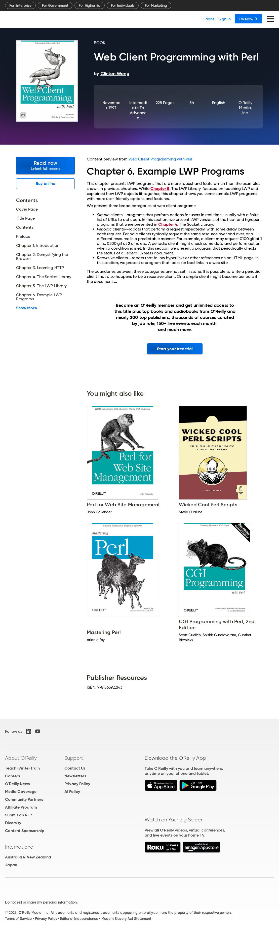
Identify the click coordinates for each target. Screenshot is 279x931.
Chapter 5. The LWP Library (41, 286)
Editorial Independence (79, 918)
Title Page (25, 218)
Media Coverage (20, 791)
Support (73, 758)
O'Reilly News (17, 783)
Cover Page (27, 209)
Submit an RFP (18, 815)
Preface (23, 237)
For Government (55, 5)
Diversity (13, 822)
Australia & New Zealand (28, 857)
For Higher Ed (89, 5)
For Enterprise (20, 5)
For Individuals (122, 5)
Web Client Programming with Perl (160, 159)
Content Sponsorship (24, 830)
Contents (24, 227)
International (19, 847)
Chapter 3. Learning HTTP (40, 268)
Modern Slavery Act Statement (126, 918)
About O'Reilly (21, 758)
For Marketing (156, 5)
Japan (11, 865)
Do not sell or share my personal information (41, 902)
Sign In (224, 19)
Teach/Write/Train (22, 768)
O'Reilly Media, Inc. (245, 107)
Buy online (45, 183)
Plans (209, 19)
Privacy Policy (77, 783)
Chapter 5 (159, 188)
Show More (26, 308)
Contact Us (74, 768)
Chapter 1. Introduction (37, 246)
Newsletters (75, 776)
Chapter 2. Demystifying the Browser (42, 257)
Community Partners (24, 799)
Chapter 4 (167, 224)
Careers (12, 776)
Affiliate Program (21, 807)
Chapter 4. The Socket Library (43, 277)
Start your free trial (175, 348)
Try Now (248, 18)
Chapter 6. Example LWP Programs (39, 297)
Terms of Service (18, 918)
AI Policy (72, 791)
